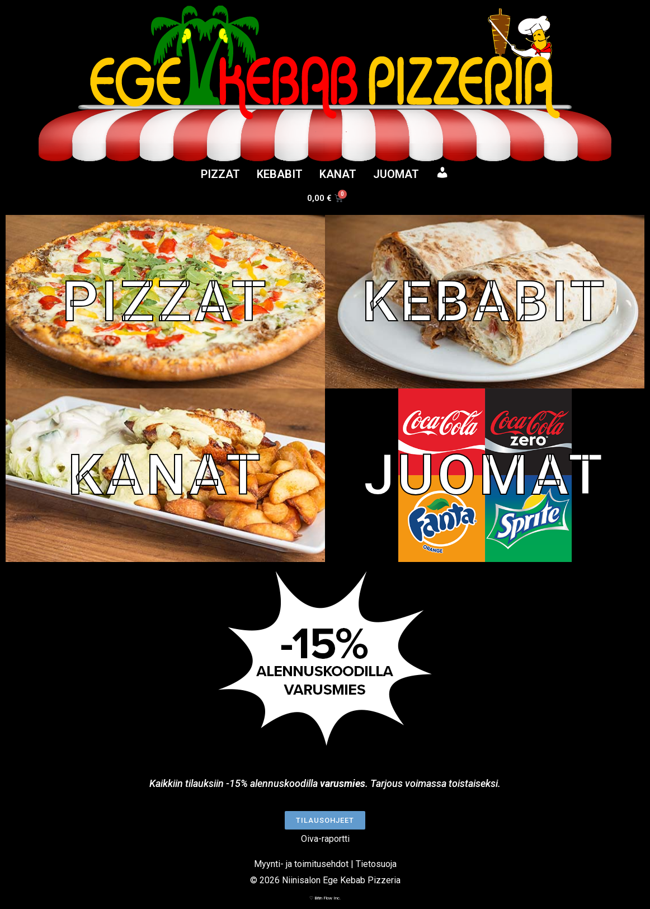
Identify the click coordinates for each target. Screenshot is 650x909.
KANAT (337, 174)
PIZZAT (220, 174)
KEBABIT (280, 174)
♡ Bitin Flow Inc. (325, 898)
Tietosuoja (376, 864)
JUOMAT (396, 174)
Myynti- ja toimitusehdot (301, 864)
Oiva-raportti (325, 838)
